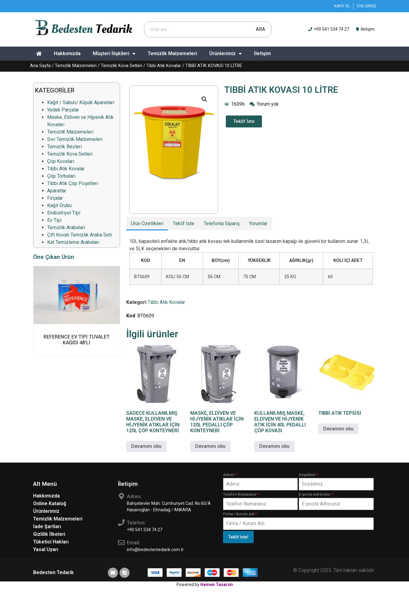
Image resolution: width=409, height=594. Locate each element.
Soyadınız (308, 475)
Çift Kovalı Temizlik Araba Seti (79, 235)
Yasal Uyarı (45, 549)
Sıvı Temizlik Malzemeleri (75, 139)
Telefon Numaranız (241, 494)
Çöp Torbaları (61, 176)
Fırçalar (55, 198)
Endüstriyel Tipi (63, 213)
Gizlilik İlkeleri (49, 534)
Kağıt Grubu (59, 205)
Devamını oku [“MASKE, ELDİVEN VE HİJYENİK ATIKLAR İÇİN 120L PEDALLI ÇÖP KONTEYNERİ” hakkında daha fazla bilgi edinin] (210, 446)
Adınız (230, 475)
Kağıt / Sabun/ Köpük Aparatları (80, 102)
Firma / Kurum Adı (240, 514)
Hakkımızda (67, 53)
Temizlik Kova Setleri (121, 65)
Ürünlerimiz (225, 53)
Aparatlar (56, 191)
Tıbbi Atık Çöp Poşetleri (72, 183)
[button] (204, 99)
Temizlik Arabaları (66, 227)
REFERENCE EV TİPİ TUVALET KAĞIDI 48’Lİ (77, 340)
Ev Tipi (54, 220)
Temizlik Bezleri (64, 146)
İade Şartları (47, 526)
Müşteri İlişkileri (114, 53)
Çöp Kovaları (60, 161)
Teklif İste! (238, 537)
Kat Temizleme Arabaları (73, 242)
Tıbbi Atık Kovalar (163, 65)
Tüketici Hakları (51, 542)
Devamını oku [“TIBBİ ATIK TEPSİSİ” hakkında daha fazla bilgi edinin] (338, 429)
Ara (260, 29)
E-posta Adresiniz (316, 494)
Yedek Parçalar (63, 110)
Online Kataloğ (49, 503)
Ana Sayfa (40, 65)
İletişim (262, 53)
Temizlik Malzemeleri (172, 53)
